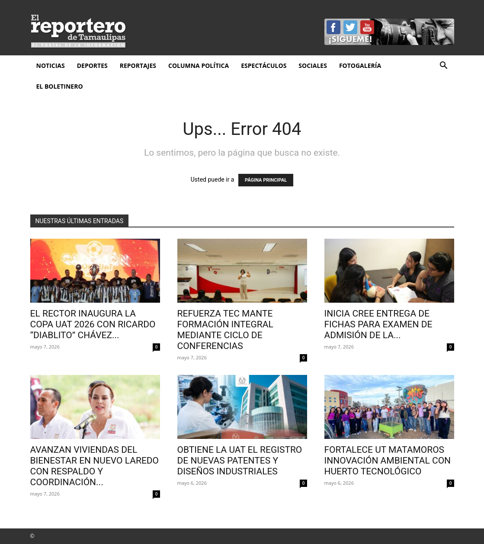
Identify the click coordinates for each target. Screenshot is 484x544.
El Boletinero (59, 86)
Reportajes (138, 65)
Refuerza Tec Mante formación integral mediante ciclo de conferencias (225, 329)
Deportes (92, 65)
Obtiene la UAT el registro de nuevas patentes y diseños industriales (239, 461)
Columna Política (198, 65)
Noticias (50, 65)
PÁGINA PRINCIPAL (266, 180)
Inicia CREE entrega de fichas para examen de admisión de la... (378, 324)
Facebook (333, 27)
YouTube (367, 27)
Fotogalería (360, 65)
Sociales (312, 65)
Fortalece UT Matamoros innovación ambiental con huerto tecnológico (387, 461)
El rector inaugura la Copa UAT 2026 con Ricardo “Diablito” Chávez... (93, 324)
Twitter (350, 27)
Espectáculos (263, 65)
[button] (443, 66)
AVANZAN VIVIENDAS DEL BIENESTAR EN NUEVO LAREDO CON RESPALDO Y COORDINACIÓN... (94, 466)
